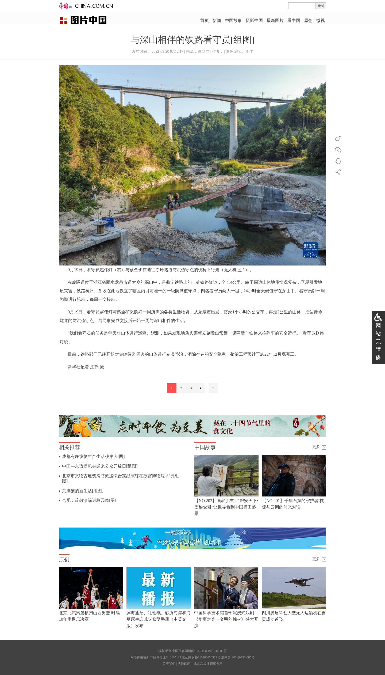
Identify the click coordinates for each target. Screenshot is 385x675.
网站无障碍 (378, 342)
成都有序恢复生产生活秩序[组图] (93, 456)
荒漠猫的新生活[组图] (82, 490)
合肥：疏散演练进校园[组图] (89, 500)
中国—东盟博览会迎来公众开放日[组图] (100, 466)
